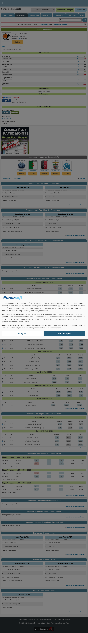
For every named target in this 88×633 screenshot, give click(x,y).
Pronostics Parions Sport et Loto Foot (14, 3)
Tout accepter (64, 333)
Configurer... (22, 333)
